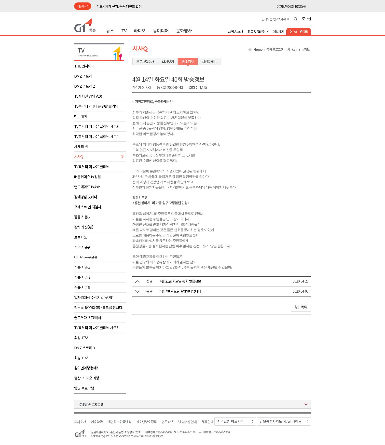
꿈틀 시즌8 (81, 216)
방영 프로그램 (84, 388)
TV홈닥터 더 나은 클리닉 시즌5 (96, 327)
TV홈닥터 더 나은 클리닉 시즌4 (96, 136)
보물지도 (80, 237)
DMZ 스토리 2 (84, 86)
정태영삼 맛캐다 (85, 196)
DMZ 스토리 (83, 76)
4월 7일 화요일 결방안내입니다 (180, 291)
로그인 (306, 18)
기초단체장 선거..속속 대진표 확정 (118, 6)
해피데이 (80, 116)
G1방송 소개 (235, 31)
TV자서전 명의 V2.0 (88, 96)
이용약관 (97, 422)
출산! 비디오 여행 (86, 377)
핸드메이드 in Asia (87, 186)
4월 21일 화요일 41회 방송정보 (180, 281)
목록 (304, 306)
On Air (293, 31)
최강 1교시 (81, 337)
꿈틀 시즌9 (81, 247)
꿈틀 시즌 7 (82, 277)
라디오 (140, 30)
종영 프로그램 (274, 50)
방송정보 (304, 50)
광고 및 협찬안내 (258, 31)
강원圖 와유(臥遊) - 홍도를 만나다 (98, 307)
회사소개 (80, 422)
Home (258, 50)
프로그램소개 (145, 61)
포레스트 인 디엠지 (87, 206)
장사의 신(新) (83, 226)
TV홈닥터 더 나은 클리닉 (91, 166)
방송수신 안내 (187, 422)
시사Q (78, 156)
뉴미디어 (161, 30)
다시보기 (168, 61)
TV (123, 30)
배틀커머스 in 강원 (87, 176)
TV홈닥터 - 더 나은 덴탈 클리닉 (96, 106)
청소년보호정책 (146, 422)
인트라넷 (167, 422)
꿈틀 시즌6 (81, 287)
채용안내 (207, 422)
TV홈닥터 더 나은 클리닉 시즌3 (96, 126)
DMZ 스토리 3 (84, 347)
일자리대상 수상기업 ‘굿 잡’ (93, 297)
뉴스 (110, 30)
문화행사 (184, 30)
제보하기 (278, 31)
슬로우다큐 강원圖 (87, 317)
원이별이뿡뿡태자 (87, 367)
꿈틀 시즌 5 (82, 267)
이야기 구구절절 (85, 257)
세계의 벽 (81, 146)
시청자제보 (209, 61)
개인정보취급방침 (119, 422)
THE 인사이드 (84, 65)
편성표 (304, 31)
